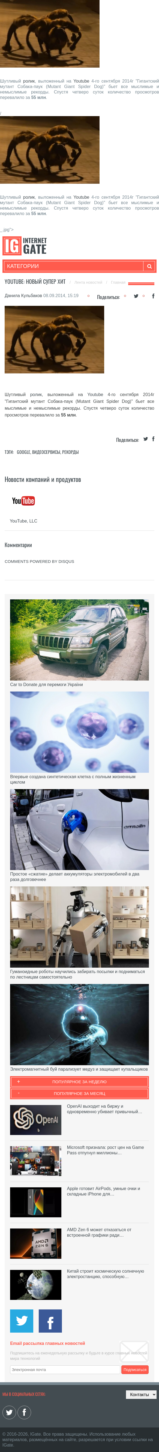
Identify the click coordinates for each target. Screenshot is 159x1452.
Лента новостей (88, 282)
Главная (118, 282)
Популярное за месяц (79, 1093)
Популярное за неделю (79, 1081)
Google (23, 452)
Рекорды (70, 452)
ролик (29, 81)
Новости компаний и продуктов (43, 479)
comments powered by (39, 561)
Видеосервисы (46, 452)
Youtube (81, 81)
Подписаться (135, 1370)
